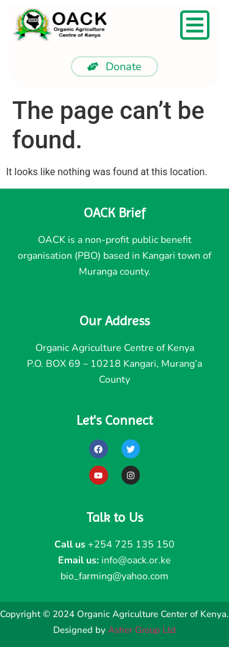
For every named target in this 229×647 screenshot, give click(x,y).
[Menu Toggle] (194, 25)
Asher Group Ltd (142, 630)
